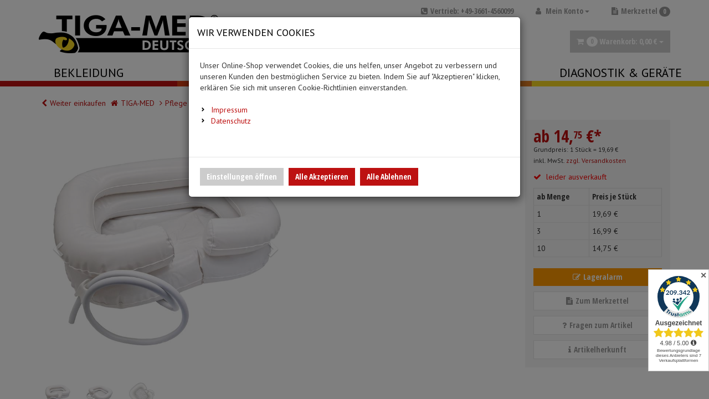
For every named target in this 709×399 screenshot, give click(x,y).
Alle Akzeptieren (321, 176)
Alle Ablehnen (389, 176)
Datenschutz (231, 121)
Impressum (229, 110)
